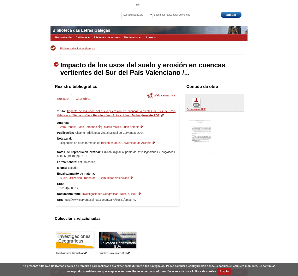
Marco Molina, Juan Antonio (121, 127)
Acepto (224, 271)
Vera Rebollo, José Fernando (78, 127)
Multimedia (132, 37)
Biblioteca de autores (107, 37)
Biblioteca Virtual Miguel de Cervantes (79, 10)
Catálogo (83, 37)
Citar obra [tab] (83, 98)
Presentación (63, 37)
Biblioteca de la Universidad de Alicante (126, 143)
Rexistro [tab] (62, 98)
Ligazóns (150, 37)
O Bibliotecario (228, 3)
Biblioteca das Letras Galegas (81, 30)
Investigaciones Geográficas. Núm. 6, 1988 (109, 194)
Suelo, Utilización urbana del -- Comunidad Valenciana (94, 178)
